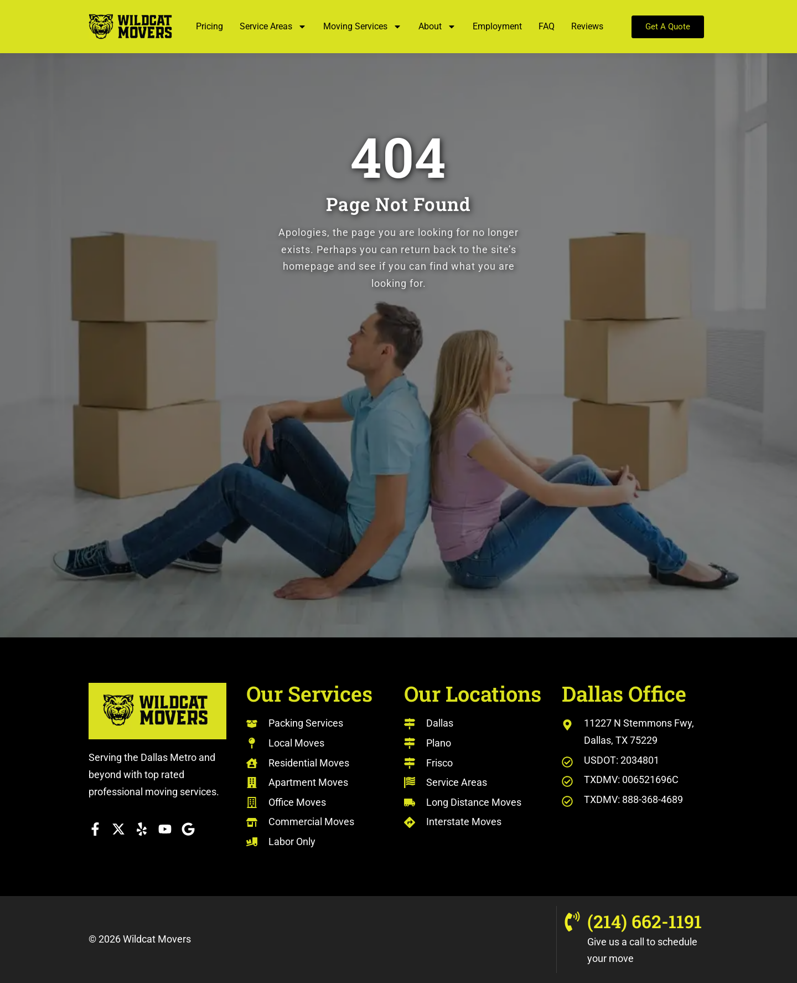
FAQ (547, 26)
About (437, 27)
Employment (497, 26)
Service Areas (273, 27)
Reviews (587, 26)
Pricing (209, 26)
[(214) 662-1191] (572, 921)
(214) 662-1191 (644, 921)
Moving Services (362, 27)
